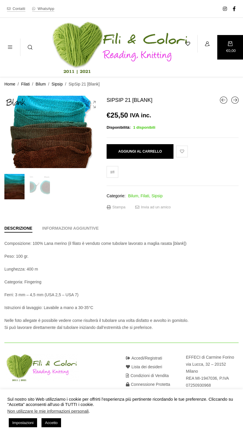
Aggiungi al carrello (140, 151)
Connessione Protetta (148, 384)
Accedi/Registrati (144, 358)
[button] (92, 104)
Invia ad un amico (153, 207)
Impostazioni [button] (23, 423)
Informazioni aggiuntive (70, 228)
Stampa (116, 207)
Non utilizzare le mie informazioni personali (48, 411)
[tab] (18, 228)
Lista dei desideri (144, 366)
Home (9, 84)
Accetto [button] (51, 423)
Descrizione (18, 228)
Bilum (41, 84)
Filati (25, 84)
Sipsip (57, 84)
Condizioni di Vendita (147, 375)
